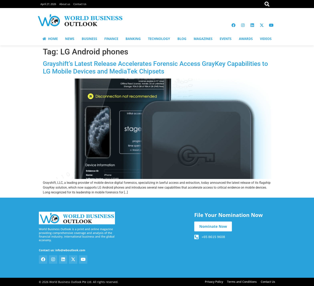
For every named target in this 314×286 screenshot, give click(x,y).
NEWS (69, 39)
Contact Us (79, 4)
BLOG (181, 39)
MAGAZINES (203, 39)
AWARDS (246, 39)
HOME (50, 39)
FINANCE (111, 39)
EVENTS (225, 39)
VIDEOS (266, 39)
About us (64, 4)
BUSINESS (89, 39)
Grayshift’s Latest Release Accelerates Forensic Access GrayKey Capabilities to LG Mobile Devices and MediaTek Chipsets (155, 67)
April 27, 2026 (48, 4)
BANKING (133, 39)
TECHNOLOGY (159, 39)
